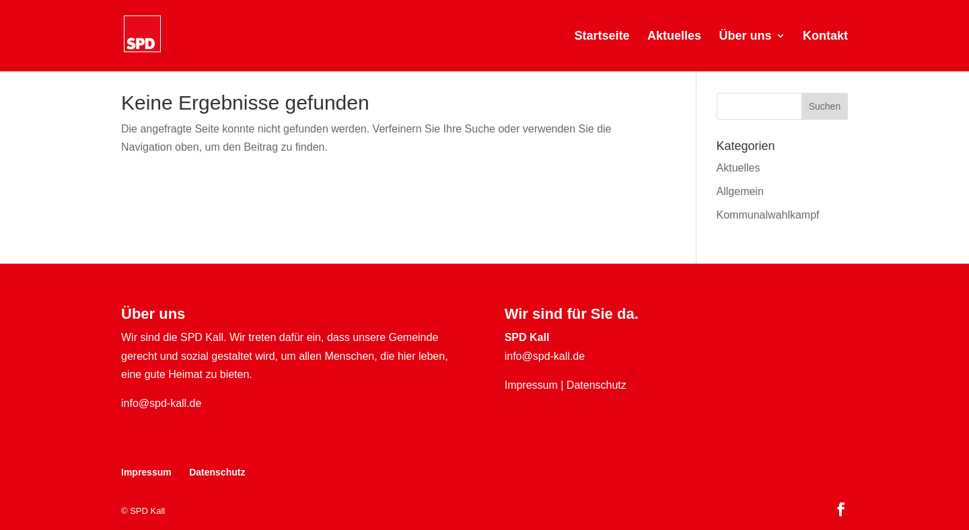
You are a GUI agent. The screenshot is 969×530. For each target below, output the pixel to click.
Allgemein (740, 191)
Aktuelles (674, 36)
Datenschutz (596, 385)
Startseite (602, 36)
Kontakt (825, 36)
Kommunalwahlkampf (768, 215)
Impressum (531, 385)
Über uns (745, 36)
